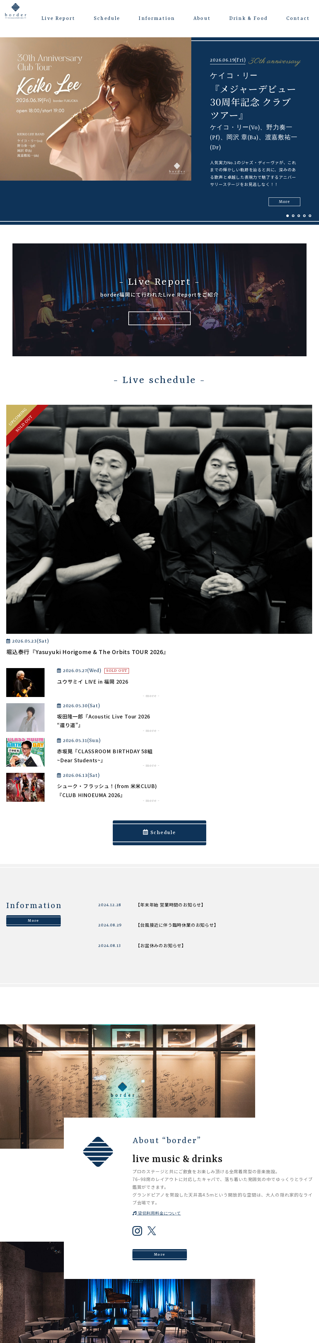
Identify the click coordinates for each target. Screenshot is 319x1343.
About (202, 18)
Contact (298, 18)
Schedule (107, 18)
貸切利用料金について (156, 965)
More (159, 320)
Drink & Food (248, 18)
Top (131, 1245)
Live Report (58, 18)
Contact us (159, 1184)
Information (157, 18)
